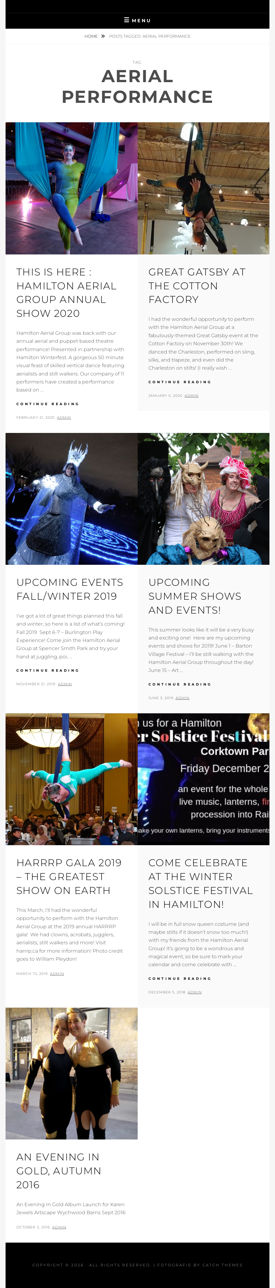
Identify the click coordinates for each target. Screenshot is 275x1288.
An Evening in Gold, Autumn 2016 (59, 1171)
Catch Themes (222, 1265)
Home (92, 36)
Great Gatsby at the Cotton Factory (197, 286)
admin (64, 417)
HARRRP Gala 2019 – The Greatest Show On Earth (69, 876)
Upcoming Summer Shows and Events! (195, 596)
